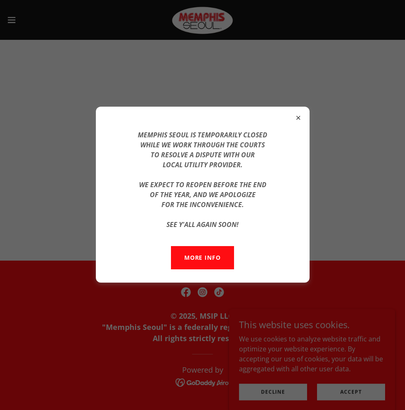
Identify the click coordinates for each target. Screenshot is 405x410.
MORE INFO (202, 257)
